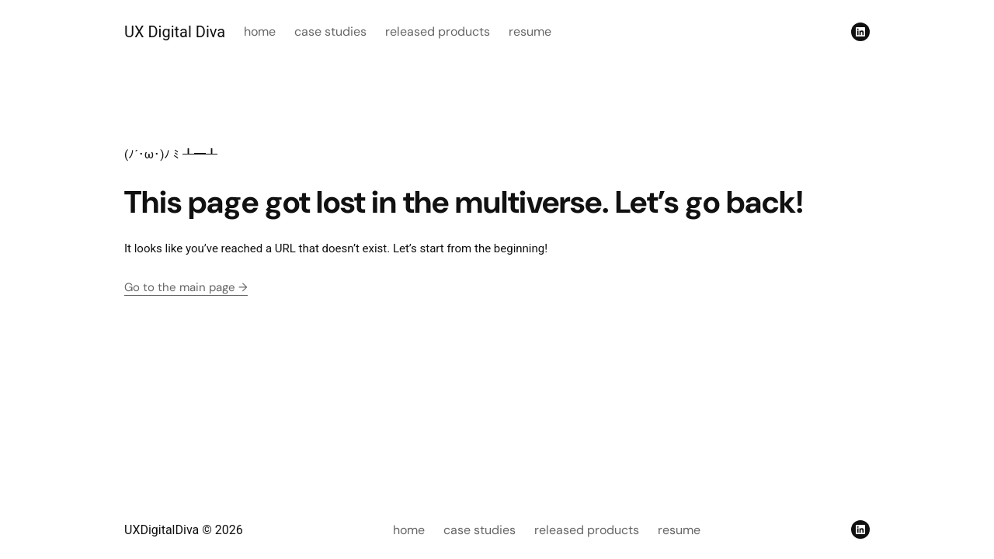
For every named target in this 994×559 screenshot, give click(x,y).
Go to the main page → (186, 287)
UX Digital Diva (174, 32)
